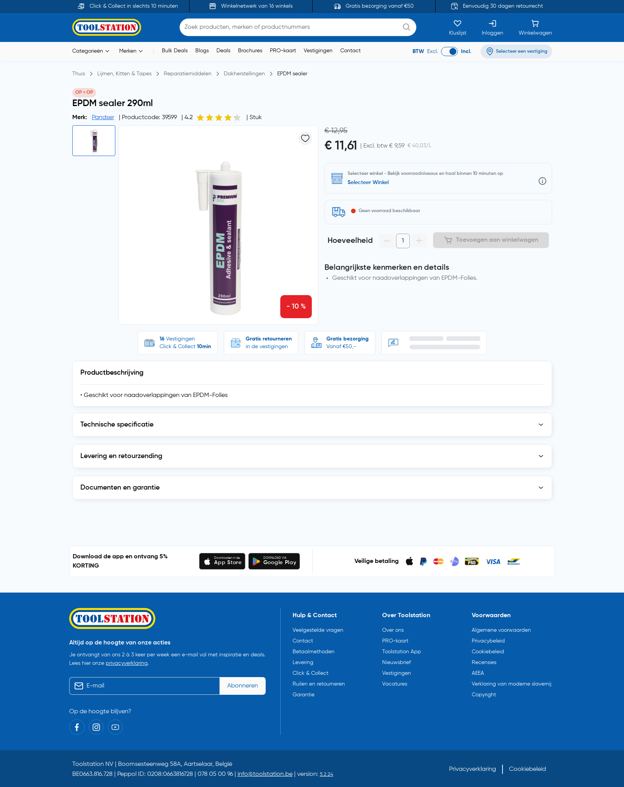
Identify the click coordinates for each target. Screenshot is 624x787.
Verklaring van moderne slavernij (511, 684)
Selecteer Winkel (368, 182)
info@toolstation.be (265, 774)
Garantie (303, 694)
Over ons (393, 630)
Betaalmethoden (313, 651)
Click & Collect (310, 673)
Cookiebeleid (488, 651)
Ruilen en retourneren (319, 684)
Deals (223, 50)
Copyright (484, 694)
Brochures (250, 50)
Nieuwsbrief (396, 662)
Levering (303, 662)
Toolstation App (401, 651)
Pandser (103, 118)
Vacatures (394, 684)
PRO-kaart (283, 50)
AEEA (478, 673)
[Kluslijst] (457, 27)
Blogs (202, 50)
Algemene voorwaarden (501, 630)
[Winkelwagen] (535, 27)
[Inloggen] (492, 27)
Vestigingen (318, 50)
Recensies (484, 662)
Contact (350, 50)
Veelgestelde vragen (318, 630)
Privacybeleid (488, 641)
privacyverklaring (127, 663)
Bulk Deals (175, 50)
